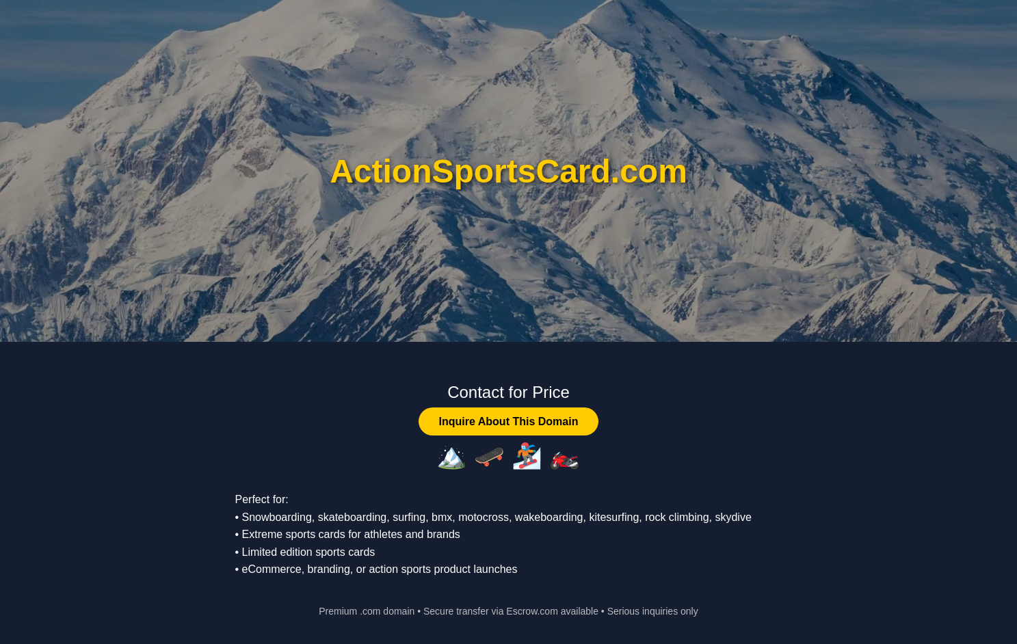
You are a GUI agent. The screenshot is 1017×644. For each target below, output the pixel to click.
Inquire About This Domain (509, 421)
